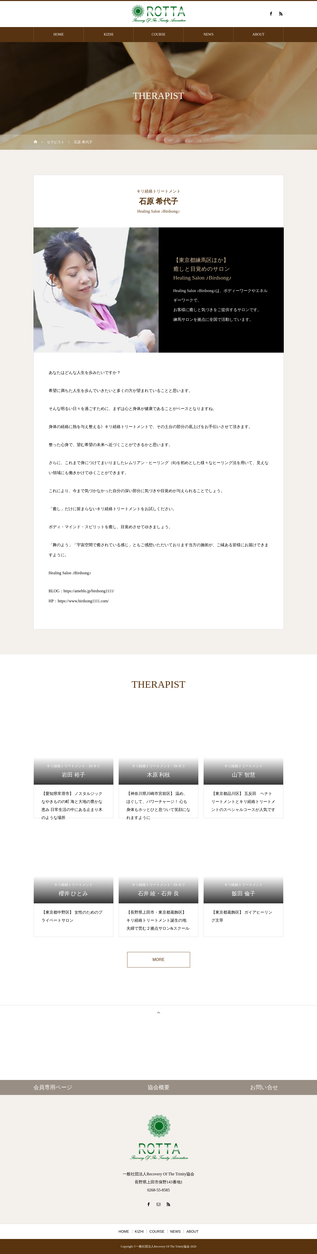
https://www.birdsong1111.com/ (83, 601)
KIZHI (108, 34)
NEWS (209, 34)
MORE (159, 959)
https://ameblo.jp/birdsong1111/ (88, 591)
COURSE (158, 34)
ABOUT (258, 34)
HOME (58, 34)
